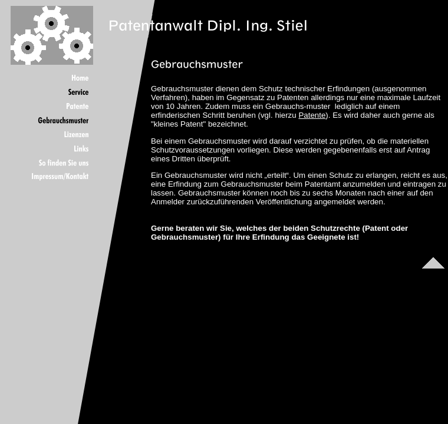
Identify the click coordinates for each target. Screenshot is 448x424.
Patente (311, 115)
